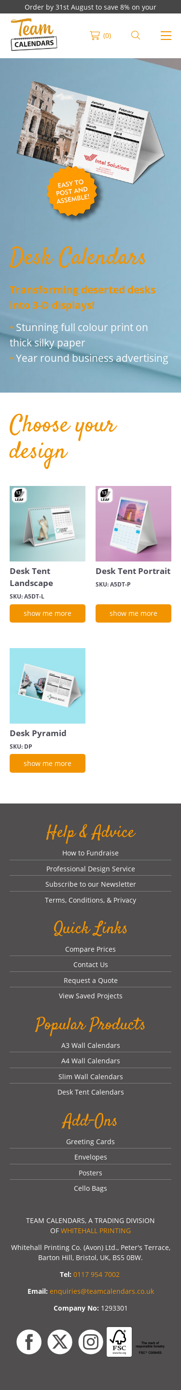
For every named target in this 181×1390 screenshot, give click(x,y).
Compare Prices (90, 949)
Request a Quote (91, 980)
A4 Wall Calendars (90, 1060)
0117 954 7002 (96, 1274)
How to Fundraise (90, 852)
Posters (90, 1172)
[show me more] (47, 613)
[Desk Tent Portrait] (133, 523)
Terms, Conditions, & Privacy (90, 900)
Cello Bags (90, 1188)
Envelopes (90, 1156)
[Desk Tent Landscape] (47, 523)
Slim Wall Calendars (90, 1076)
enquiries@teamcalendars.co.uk (102, 1291)
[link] (34, 35)
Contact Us (90, 964)
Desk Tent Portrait (133, 570)
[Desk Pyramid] (47, 686)
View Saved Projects (91, 995)
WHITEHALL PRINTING (96, 1230)
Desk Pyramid (38, 733)
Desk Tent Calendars (90, 1092)
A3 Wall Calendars (90, 1045)
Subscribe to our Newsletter (90, 884)
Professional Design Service (90, 868)
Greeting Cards (90, 1141)
